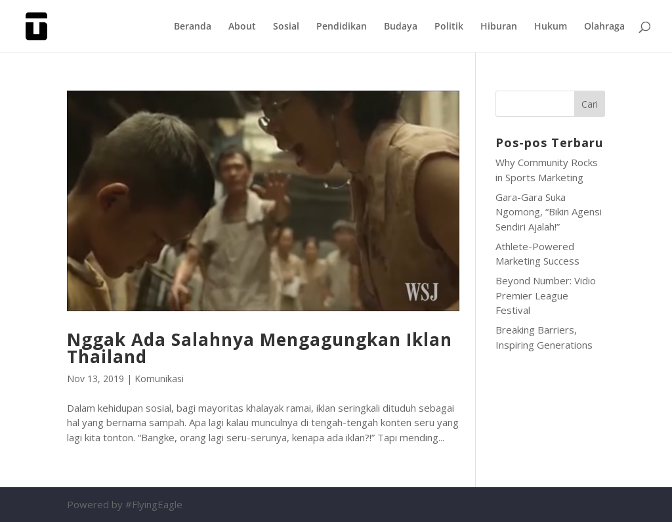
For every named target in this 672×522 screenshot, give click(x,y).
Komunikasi (159, 378)
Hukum (550, 27)
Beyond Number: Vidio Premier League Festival (545, 295)
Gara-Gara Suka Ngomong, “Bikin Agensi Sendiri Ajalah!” (548, 211)
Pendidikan (341, 27)
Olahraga (604, 27)
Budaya (400, 27)
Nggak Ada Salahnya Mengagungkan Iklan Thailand (259, 348)
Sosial (286, 27)
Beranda (192, 27)
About (242, 27)
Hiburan (498, 27)
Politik (448, 27)
